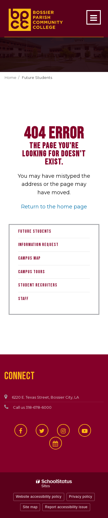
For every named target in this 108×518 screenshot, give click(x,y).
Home (10, 77)
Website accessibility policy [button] (39, 497)
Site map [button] (30, 507)
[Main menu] (93, 17)
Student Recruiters (37, 285)
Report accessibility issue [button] (66, 507)
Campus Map (29, 258)
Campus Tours (31, 272)
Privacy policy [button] (80, 497)
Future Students (37, 77)
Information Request (38, 244)
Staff (23, 298)
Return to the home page (54, 207)
